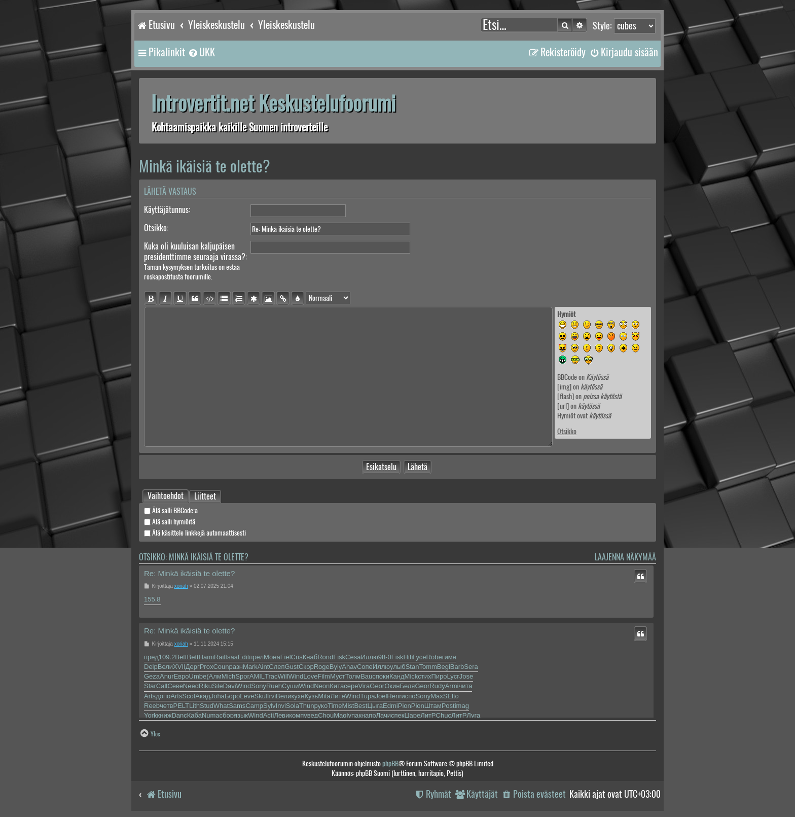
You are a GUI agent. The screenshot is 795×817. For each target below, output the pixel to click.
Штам (433, 705)
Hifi (408, 657)
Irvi (271, 696)
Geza (152, 676)
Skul (260, 696)
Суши (290, 686)
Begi (443, 666)
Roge (322, 666)
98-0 (384, 657)
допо (163, 696)
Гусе (419, 657)
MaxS (438, 696)
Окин (392, 686)
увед (311, 715)
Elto (452, 696)
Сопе (365, 666)
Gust (292, 666)
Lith (194, 705)
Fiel (285, 657)
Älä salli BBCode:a (171, 510)
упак (354, 715)
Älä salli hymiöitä (169, 521)
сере (351, 686)
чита (465, 686)
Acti (268, 715)
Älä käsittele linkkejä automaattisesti (195, 533)
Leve (247, 696)
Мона (272, 657)
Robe (434, 657)
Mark (250, 666)
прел (256, 657)
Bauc (368, 676)
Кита (337, 686)
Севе (175, 686)
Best (360, 705)
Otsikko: (156, 228)
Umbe (198, 676)
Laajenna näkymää (625, 557)
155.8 (152, 599)
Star (150, 686)
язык (241, 715)
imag (462, 705)
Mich (228, 676)
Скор (306, 666)
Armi (452, 686)
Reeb (152, 705)
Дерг (193, 666)
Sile (217, 686)
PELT (181, 705)
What (221, 705)
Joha (217, 696)
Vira (364, 686)
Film (323, 676)
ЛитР (428, 715)
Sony (258, 686)
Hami (206, 657)
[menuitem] (201, 52)
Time (335, 705)
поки (382, 676)
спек (397, 715)
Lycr (453, 676)
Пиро (439, 676)
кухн (297, 696)
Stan (412, 666)
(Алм (214, 676)
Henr (394, 696)
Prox (206, 666)
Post (448, 705)
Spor (242, 676)
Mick (411, 676)
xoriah (181, 586)
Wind (296, 676)
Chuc (443, 715)
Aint (263, 666)
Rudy (437, 686)
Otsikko (566, 431)
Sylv (269, 705)
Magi (341, 715)
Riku (205, 686)
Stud (206, 705)
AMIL (257, 676)
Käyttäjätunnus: (167, 209)
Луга (473, 715)
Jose (466, 676)
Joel (381, 696)
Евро (181, 676)
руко (321, 705)
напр (369, 715)
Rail (219, 657)
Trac (271, 676)
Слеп (276, 666)
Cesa (352, 657)
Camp (254, 705)
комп (296, 715)
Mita (324, 696)
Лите (338, 696)
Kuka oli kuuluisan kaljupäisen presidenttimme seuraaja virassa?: (195, 251)
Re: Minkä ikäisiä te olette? (189, 573)
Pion (404, 705)
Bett (181, 657)
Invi (281, 705)
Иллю (369, 657)
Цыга (375, 705)
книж (164, 715)
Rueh (274, 686)
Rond (325, 657)
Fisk (339, 657)
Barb (457, 666)
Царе (413, 715)
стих (424, 676)
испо (409, 696)
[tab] (165, 496)
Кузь (311, 696)
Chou (326, 715)
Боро (232, 696)
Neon (322, 686)
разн (235, 666)
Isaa (231, 657)
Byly (336, 666)
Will (283, 676)
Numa (211, 715)
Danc (179, 715)
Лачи (383, 715)
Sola (292, 705)
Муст (337, 676)
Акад (202, 696)
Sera (471, 666)
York (150, 715)
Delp (151, 666)
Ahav (349, 666)
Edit (243, 657)
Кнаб (310, 657)
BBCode (567, 377)
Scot (188, 696)
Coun (221, 666)
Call (161, 686)
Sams (237, 705)
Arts (150, 696)
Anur (166, 676)
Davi (229, 686)
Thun (306, 705)
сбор (227, 715)
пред (151, 657)
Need (191, 686)
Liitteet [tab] (205, 497)
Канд (397, 676)
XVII (179, 666)
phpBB (390, 763)
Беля (407, 686)
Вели (165, 666)
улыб (398, 666)
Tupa (367, 696)
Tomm (428, 666)
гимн (449, 657)
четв (166, 705)
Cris (297, 657)
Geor (377, 686)
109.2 (167, 657)
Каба (194, 715)
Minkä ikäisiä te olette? (204, 166)
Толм (352, 676)
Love (310, 676)
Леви (281, 715)
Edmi (390, 705)
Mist (348, 705)
